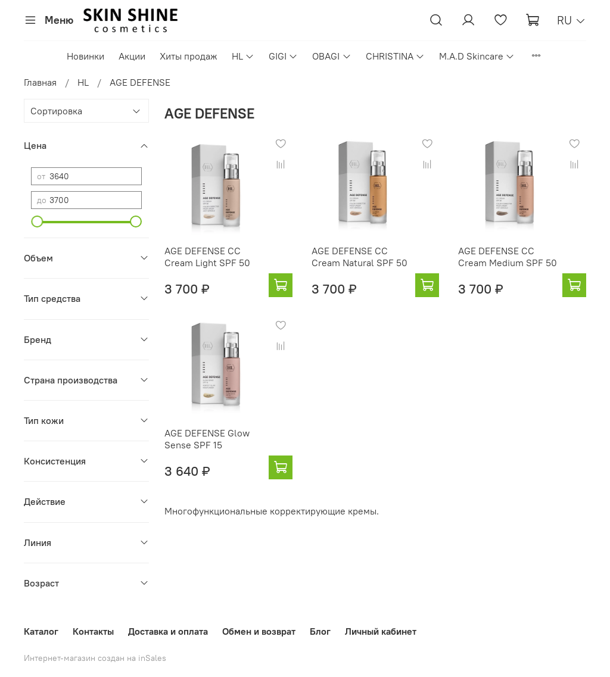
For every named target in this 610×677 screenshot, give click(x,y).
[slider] (37, 221)
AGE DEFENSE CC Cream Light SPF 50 (207, 257)
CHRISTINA (395, 56)
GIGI (283, 56)
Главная (40, 82)
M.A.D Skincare (477, 56)
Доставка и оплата (168, 631)
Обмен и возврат (258, 631)
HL (243, 56)
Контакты (93, 631)
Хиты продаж (188, 56)
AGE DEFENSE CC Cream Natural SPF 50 (359, 257)
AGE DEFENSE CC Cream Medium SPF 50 (507, 257)
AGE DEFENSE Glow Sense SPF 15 (207, 439)
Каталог (41, 631)
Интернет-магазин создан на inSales (95, 658)
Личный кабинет (380, 631)
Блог (320, 631)
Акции (132, 56)
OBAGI (331, 56)
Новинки (85, 56)
